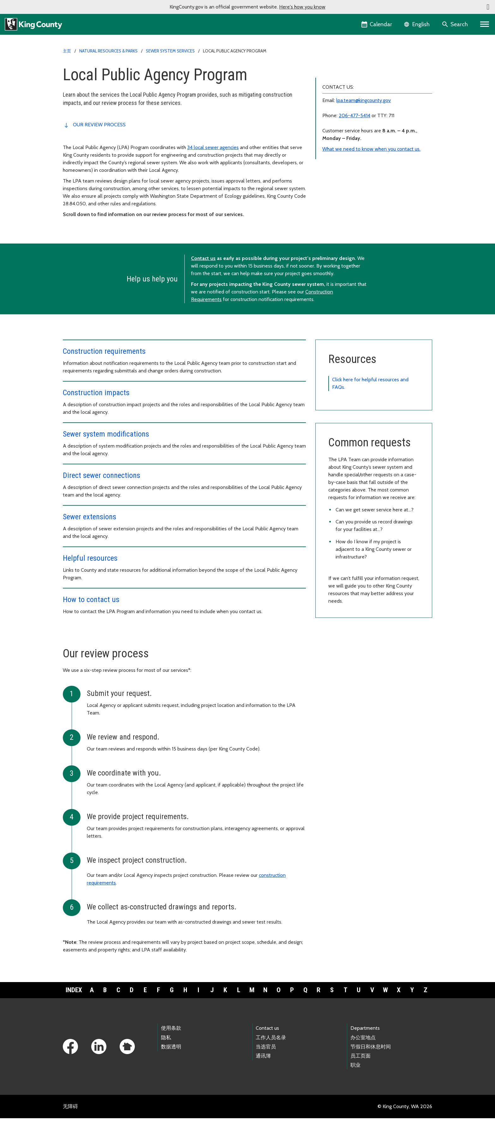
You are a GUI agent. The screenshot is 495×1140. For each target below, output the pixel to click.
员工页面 (360, 1078)
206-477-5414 (354, 196)
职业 (355, 1087)
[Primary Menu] (484, 24)
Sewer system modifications (349, 100)
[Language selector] (417, 24)
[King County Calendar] (377, 24)
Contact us (203, 280)
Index (74, 1012)
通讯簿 (263, 1078)
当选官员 (266, 1068)
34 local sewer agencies (213, 147)
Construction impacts (342, 90)
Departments (365, 1050)
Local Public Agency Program (352, 70)
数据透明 (171, 1068)
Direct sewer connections (347, 110)
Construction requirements (348, 80)
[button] (488, 7)
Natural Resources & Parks (108, 50)
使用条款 (171, 1050)
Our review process (99, 125)
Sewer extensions (338, 121)
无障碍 (70, 1128)
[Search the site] (455, 24)
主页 (67, 50)
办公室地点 (363, 1059)
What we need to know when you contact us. (371, 230)
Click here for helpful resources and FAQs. (370, 405)
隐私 (166, 1059)
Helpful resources (338, 131)
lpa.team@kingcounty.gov (363, 181)
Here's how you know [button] (302, 7)
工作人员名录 (271, 1059)
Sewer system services (170, 50)
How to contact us (339, 141)
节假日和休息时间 (370, 1068)
